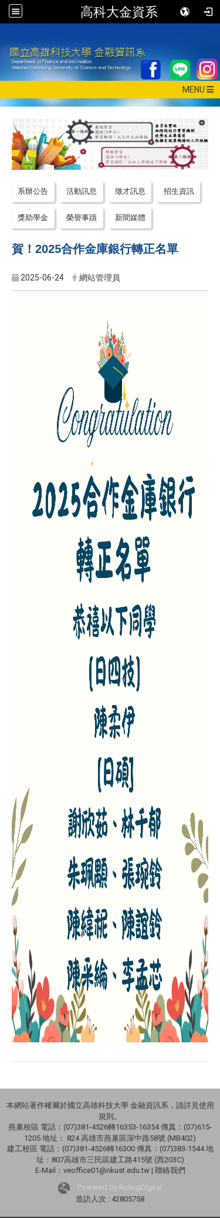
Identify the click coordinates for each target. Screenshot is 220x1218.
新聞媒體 (130, 217)
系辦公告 (33, 191)
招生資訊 (179, 191)
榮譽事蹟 (81, 217)
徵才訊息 (130, 191)
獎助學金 (33, 217)
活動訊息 (81, 191)
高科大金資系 (119, 11)
